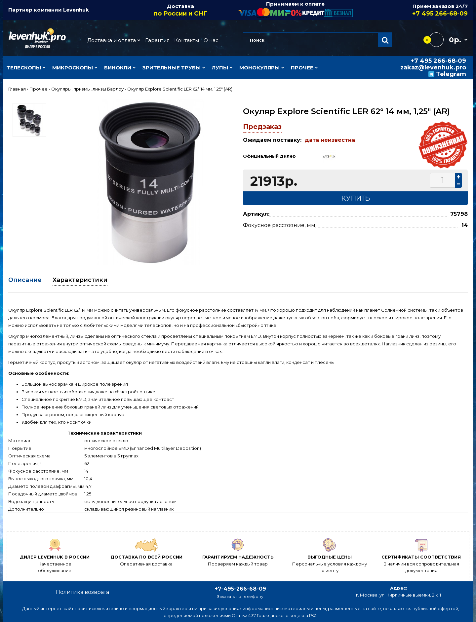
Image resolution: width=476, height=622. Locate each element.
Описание (25, 280)
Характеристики (80, 280)
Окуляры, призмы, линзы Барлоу (87, 89)
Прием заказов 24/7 (410, 10)
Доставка (180, 10)
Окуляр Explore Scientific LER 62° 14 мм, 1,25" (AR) (179, 89)
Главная (17, 89)
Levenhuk (76, 10)
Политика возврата (82, 592)
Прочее (38, 89)
